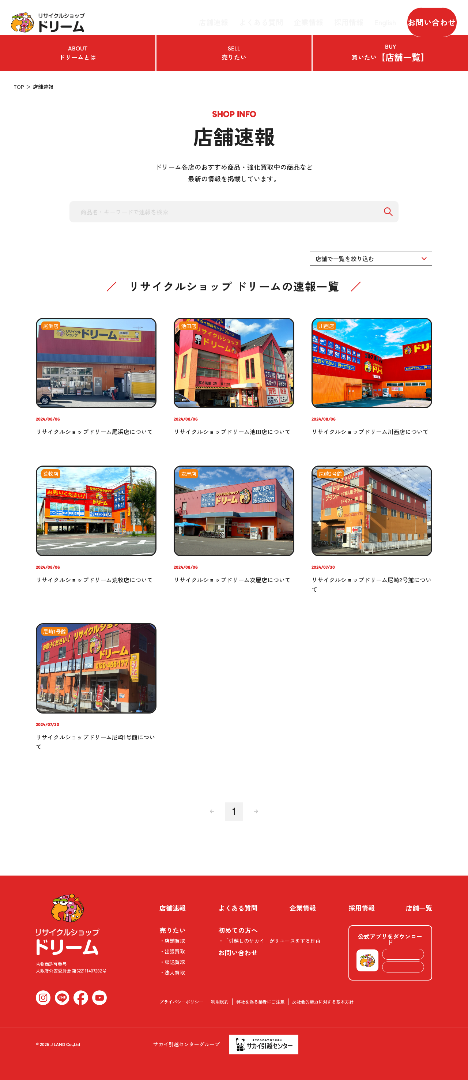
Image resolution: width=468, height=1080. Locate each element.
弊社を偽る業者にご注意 (260, 1001)
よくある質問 (268, 17)
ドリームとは (77, 53)
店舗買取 (175, 940)
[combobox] (371, 259)
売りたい (234, 53)
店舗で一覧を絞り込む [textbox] (345, 258)
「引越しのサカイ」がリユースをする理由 (272, 940)
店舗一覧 (419, 907)
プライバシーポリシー (181, 1001)
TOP (19, 86)
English (375, 17)
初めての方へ (238, 930)
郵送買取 (175, 962)
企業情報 (309, 17)
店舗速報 (228, 17)
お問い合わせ (426, 17)
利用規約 (220, 1001)
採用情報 (343, 17)
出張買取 (175, 951)
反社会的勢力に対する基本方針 (323, 1001)
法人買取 (175, 972)
